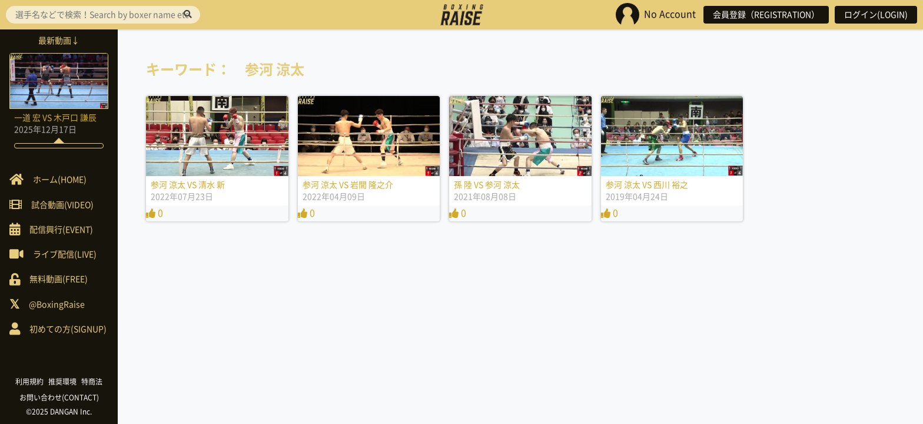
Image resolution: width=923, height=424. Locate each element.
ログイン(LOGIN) (876, 15)
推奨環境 (62, 381)
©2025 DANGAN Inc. (59, 411)
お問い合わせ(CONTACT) (59, 397)
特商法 (91, 381)
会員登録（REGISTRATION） (766, 15)
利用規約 (29, 381)
